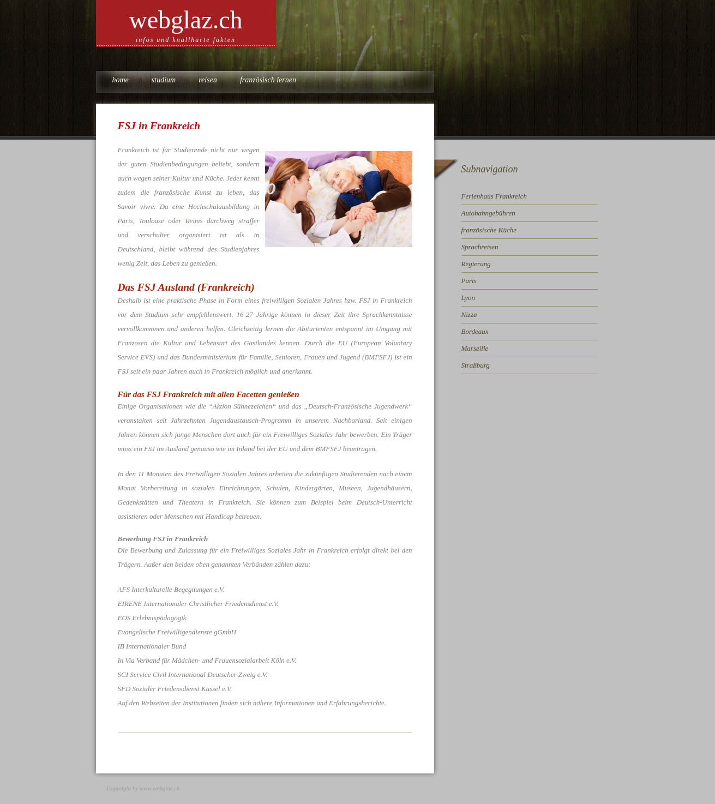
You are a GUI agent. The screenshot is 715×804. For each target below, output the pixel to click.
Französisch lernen (268, 80)
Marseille (475, 348)
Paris (469, 281)
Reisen (208, 80)
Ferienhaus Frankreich (494, 196)
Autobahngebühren (488, 213)
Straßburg (475, 365)
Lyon (468, 297)
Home (120, 80)
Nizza (469, 314)
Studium (164, 80)
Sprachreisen (479, 247)
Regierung (476, 264)
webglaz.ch (185, 20)
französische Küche (488, 230)
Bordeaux (475, 331)
